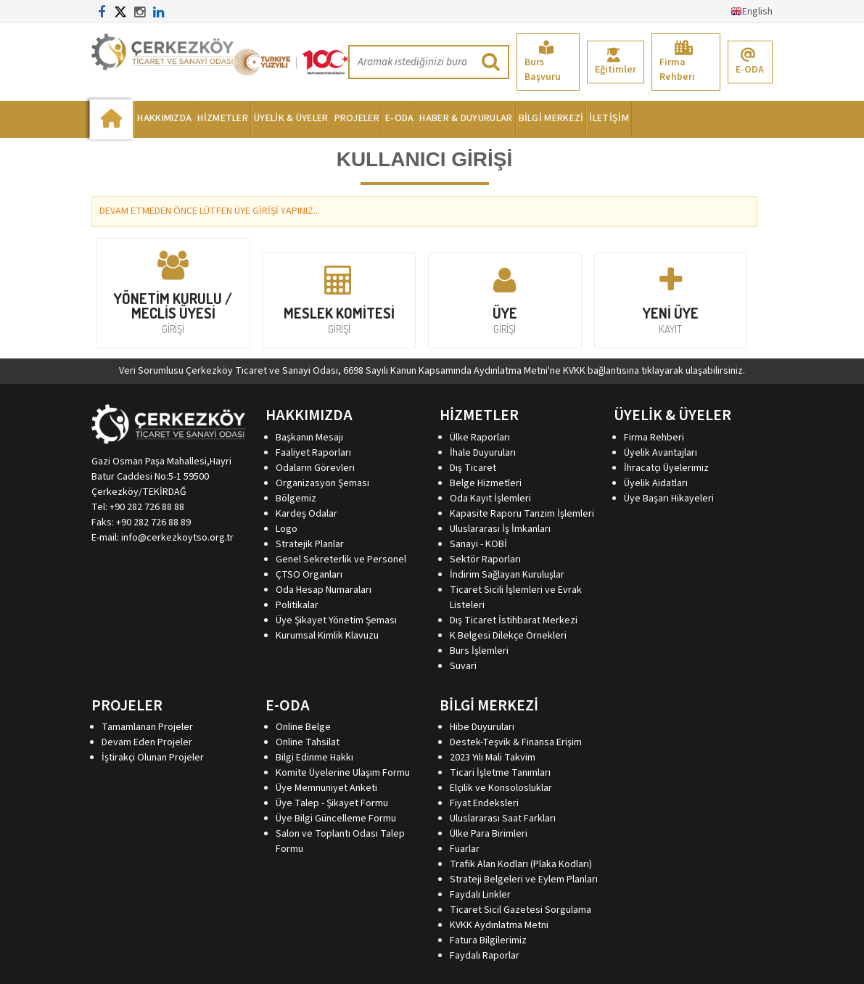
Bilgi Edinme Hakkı (314, 757)
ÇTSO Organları (309, 574)
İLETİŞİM (608, 118)
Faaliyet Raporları (313, 453)
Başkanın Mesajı (309, 437)
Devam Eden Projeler (147, 742)
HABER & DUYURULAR (465, 118)
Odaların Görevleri (315, 468)
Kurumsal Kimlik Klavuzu (327, 635)
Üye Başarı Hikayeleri (669, 498)
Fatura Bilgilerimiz (488, 940)
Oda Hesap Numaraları (323, 590)
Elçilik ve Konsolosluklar (501, 788)
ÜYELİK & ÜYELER (291, 118)
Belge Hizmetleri (486, 483)
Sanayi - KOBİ (478, 544)
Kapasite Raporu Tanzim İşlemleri (522, 514)
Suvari (463, 666)
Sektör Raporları (485, 559)
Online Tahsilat (308, 742)
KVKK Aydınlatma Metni (499, 925)
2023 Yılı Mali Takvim (492, 757)
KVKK (574, 371)
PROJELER (356, 118)
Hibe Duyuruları (482, 727)
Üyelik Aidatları (656, 483)
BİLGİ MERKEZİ (551, 118)
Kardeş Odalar (306, 514)
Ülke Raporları (480, 437)
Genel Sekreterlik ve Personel (341, 559)
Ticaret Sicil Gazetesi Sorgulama (520, 910)
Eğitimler (615, 62)
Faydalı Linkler (480, 894)
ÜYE (505, 300)
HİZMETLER (222, 118)
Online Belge (303, 727)
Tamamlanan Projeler (147, 727)
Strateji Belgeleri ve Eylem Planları (524, 879)
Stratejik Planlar (310, 544)
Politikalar (297, 605)
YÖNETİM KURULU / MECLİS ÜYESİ (173, 293)
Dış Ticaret (473, 468)
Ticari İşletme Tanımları (500, 773)
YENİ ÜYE (671, 300)
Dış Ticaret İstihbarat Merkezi (513, 620)
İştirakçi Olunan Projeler (153, 757)
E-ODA (750, 62)
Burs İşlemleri (479, 651)
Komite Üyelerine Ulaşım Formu (343, 773)
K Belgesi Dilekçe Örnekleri (508, 635)
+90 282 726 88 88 (147, 507)
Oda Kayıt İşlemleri (490, 498)
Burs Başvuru (542, 62)
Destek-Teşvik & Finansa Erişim (516, 742)
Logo (286, 529)
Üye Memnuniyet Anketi (326, 788)
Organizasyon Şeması (322, 483)
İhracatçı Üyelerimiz (666, 468)
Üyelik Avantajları (660, 453)
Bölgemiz (296, 498)
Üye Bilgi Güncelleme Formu (336, 818)
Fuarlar (465, 849)
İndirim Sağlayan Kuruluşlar (507, 574)
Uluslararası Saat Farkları (503, 818)
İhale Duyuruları (483, 453)
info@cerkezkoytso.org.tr (177, 537)
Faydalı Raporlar (484, 955)
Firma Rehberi (677, 62)
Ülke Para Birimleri (488, 834)
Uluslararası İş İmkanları (500, 529)
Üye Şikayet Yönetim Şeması (336, 620)
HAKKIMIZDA (164, 118)
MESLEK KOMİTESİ (339, 300)
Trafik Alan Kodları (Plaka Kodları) (521, 864)
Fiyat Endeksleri (484, 803)
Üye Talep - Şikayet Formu (332, 803)
